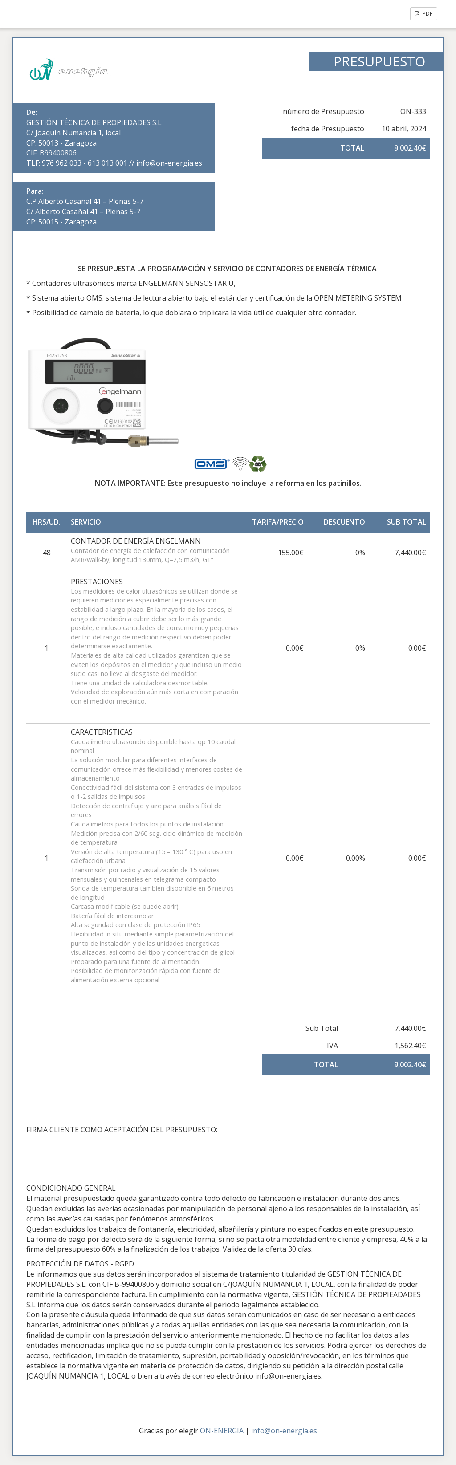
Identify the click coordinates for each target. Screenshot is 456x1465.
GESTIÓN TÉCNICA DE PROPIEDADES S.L (94, 122)
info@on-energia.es (284, 1431)
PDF (423, 13)
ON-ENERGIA (222, 1431)
